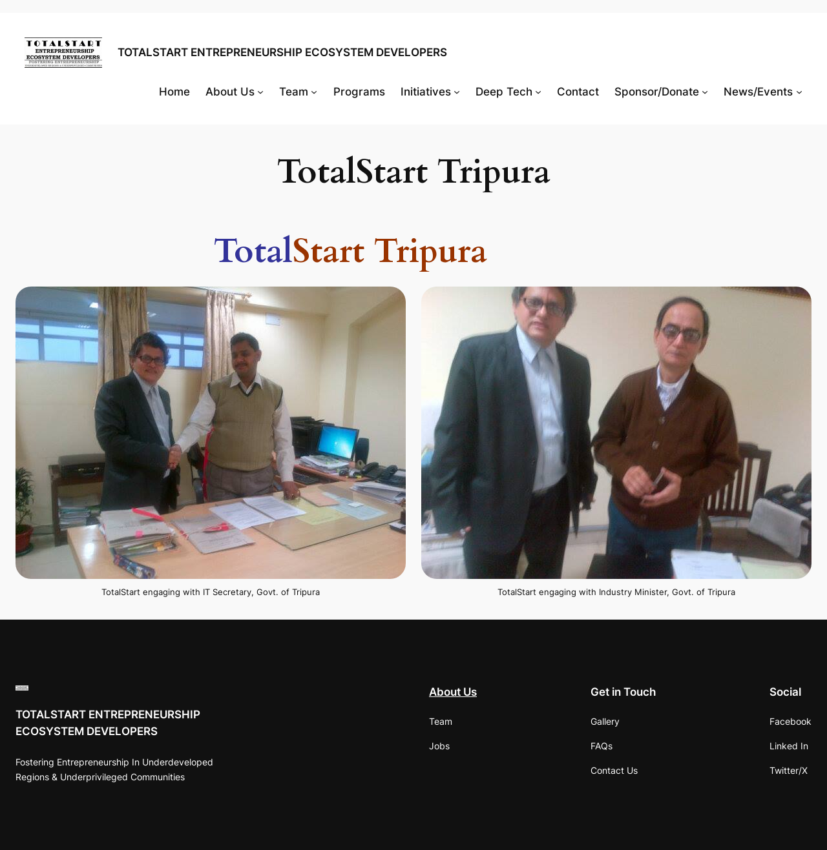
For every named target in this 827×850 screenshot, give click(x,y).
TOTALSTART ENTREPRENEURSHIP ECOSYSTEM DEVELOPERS (282, 52)
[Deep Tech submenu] (538, 91)
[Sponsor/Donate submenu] (705, 91)
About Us (453, 691)
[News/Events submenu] (799, 91)
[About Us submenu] (260, 91)
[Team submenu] (314, 91)
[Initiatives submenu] (457, 91)
